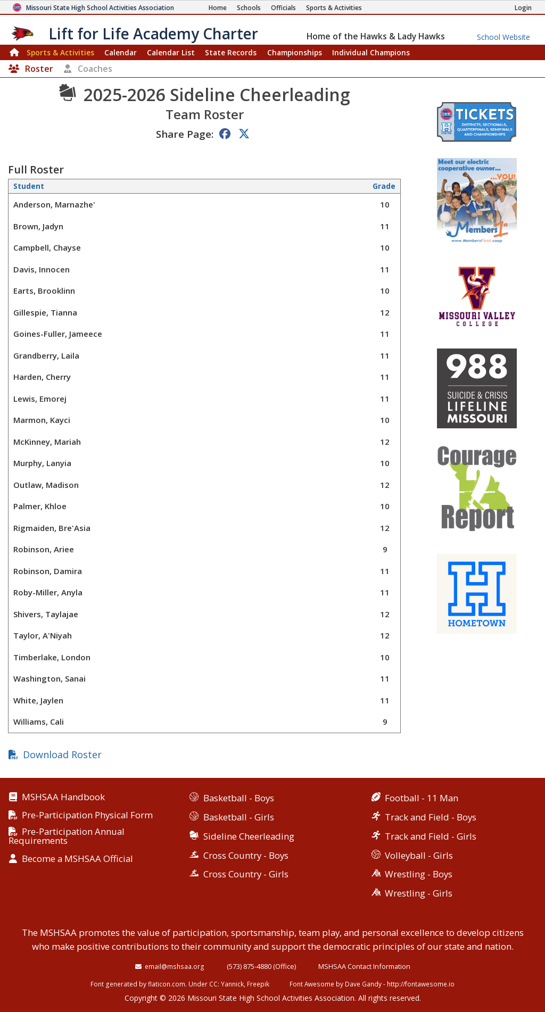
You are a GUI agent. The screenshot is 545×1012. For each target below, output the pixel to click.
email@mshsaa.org (174, 966)
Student (28, 186)
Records (231, 52)
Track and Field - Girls (430, 836)
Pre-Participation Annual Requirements (67, 836)
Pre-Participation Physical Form (87, 815)
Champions (371, 52)
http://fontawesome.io (421, 984)
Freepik (258, 984)
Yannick (232, 984)
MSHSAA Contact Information (364, 966)
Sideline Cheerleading (248, 836)
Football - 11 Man (421, 798)
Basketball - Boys (238, 798)
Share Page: (184, 133)
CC (213, 984)
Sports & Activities (60, 52)
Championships (294, 52)
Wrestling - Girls (418, 893)
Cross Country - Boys (245, 855)
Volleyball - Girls (419, 855)
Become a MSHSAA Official (77, 859)
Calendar (120, 52)
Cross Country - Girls (245, 874)
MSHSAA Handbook (63, 797)
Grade (384, 186)
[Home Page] (217, 8)
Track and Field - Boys (430, 817)
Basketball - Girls (238, 817)
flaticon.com (166, 984)
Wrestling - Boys (418, 874)
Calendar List (171, 52)
